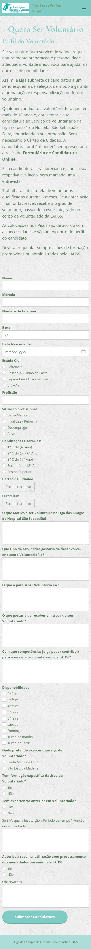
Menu (84, 8)
